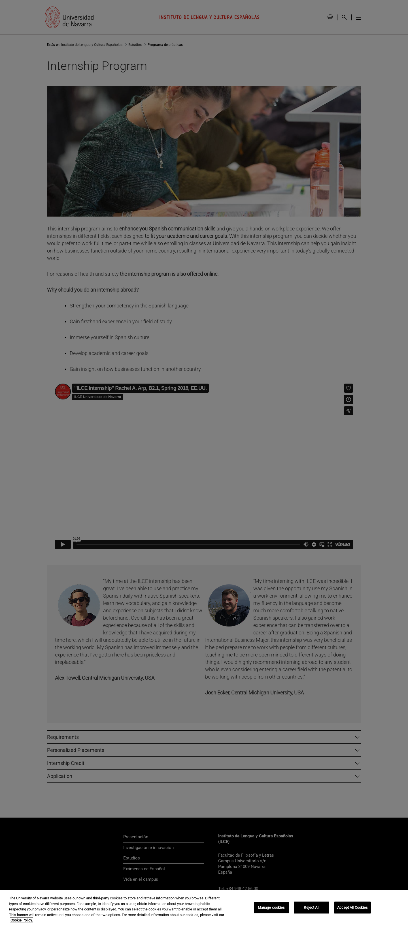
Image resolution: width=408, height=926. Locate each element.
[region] (204, 908)
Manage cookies (271, 907)
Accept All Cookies (352, 907)
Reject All (311, 907)
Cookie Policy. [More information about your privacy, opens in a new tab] (21, 920)
